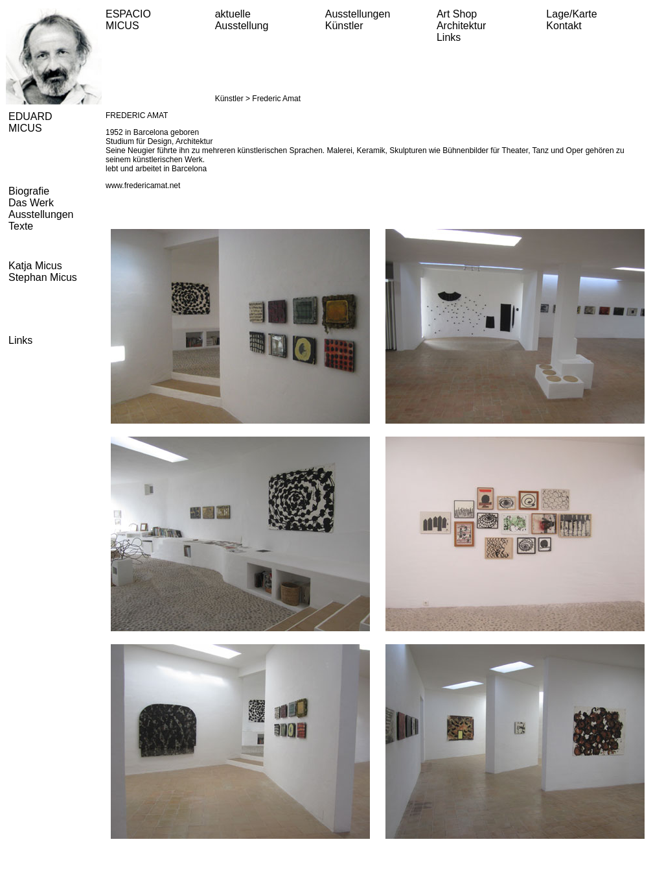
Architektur (461, 25)
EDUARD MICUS (30, 122)
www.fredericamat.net (143, 185)
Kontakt (563, 25)
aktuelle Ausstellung (242, 19)
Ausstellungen (358, 13)
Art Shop (457, 13)
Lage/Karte (571, 13)
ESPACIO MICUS (128, 19)
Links (449, 37)
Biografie (28, 191)
